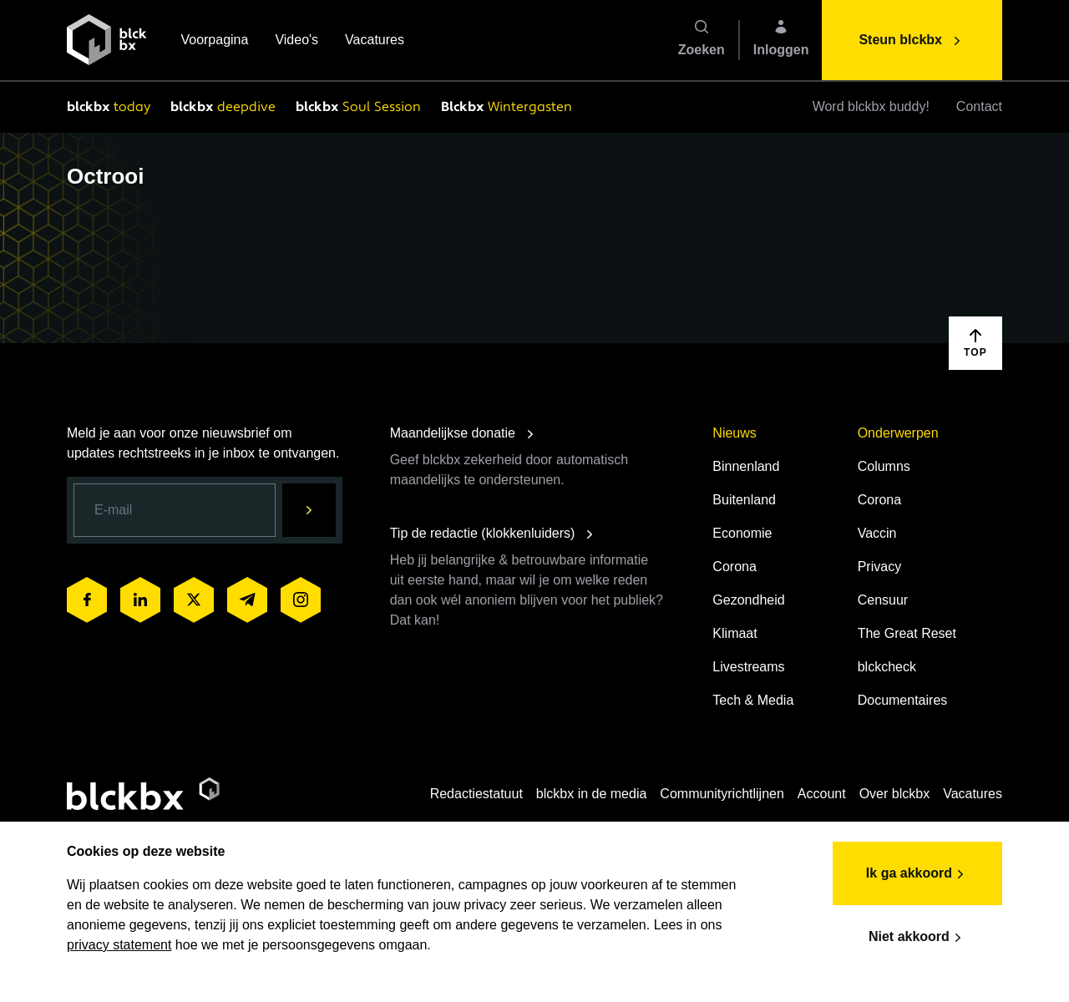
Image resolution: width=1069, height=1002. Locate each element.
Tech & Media (752, 700)
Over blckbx (894, 794)
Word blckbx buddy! (871, 106)
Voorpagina (214, 41)
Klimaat (734, 633)
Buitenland (744, 500)
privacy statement (119, 945)
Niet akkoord (917, 937)
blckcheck (887, 667)
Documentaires (903, 700)
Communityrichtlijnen (722, 794)
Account (822, 794)
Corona (734, 566)
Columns (884, 466)
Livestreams (748, 667)
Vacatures (374, 41)
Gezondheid (748, 600)
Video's (296, 41)
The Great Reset (907, 633)
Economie (742, 533)
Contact (979, 106)
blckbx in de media (591, 794)
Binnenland (745, 466)
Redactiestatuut (476, 794)
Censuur (883, 600)
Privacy (879, 566)
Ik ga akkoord (917, 874)
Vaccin (877, 533)
